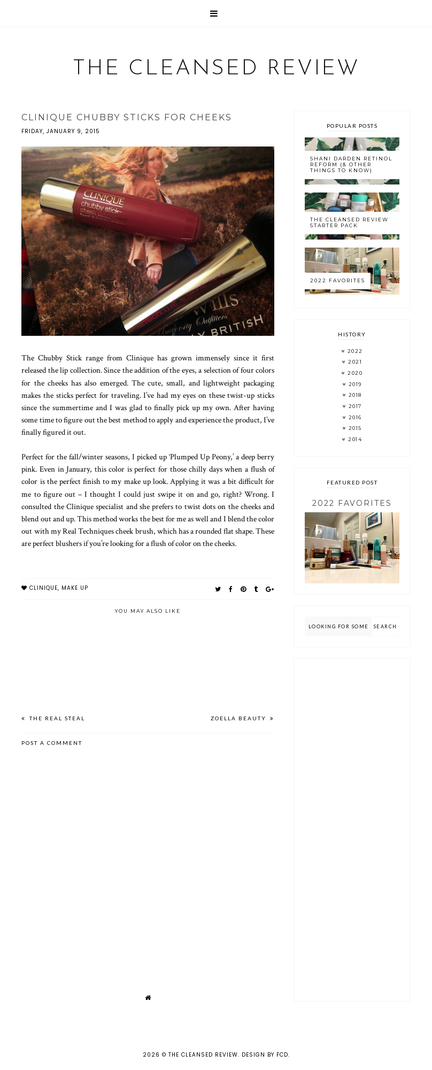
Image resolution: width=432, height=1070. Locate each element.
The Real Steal (56, 718)
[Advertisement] (352, 829)
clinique (43, 588)
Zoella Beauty (239, 718)
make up (74, 588)
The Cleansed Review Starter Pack (349, 222)
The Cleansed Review (216, 69)
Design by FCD (265, 1055)
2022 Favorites (337, 280)
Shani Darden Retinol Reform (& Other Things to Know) (351, 164)
